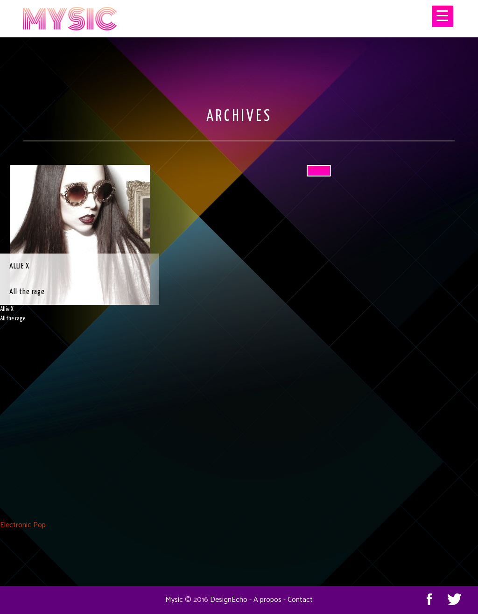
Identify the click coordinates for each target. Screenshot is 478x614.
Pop (39, 525)
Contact (300, 599)
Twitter (454, 599)
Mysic (174, 599)
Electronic (15, 525)
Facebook (429, 599)
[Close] (319, 170)
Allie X (19, 266)
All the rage (27, 292)
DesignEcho (228, 599)
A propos (267, 599)
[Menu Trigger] (442, 16)
